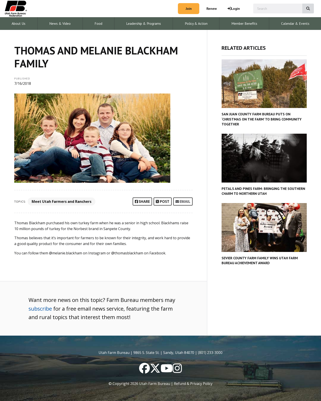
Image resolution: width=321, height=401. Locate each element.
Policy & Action (196, 23)
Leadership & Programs (143, 23)
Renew (211, 8)
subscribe (40, 308)
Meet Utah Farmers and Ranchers (61, 201)
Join (189, 8)
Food (98, 23)
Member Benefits (244, 23)
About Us (18, 23)
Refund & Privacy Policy (193, 383)
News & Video (60, 23)
